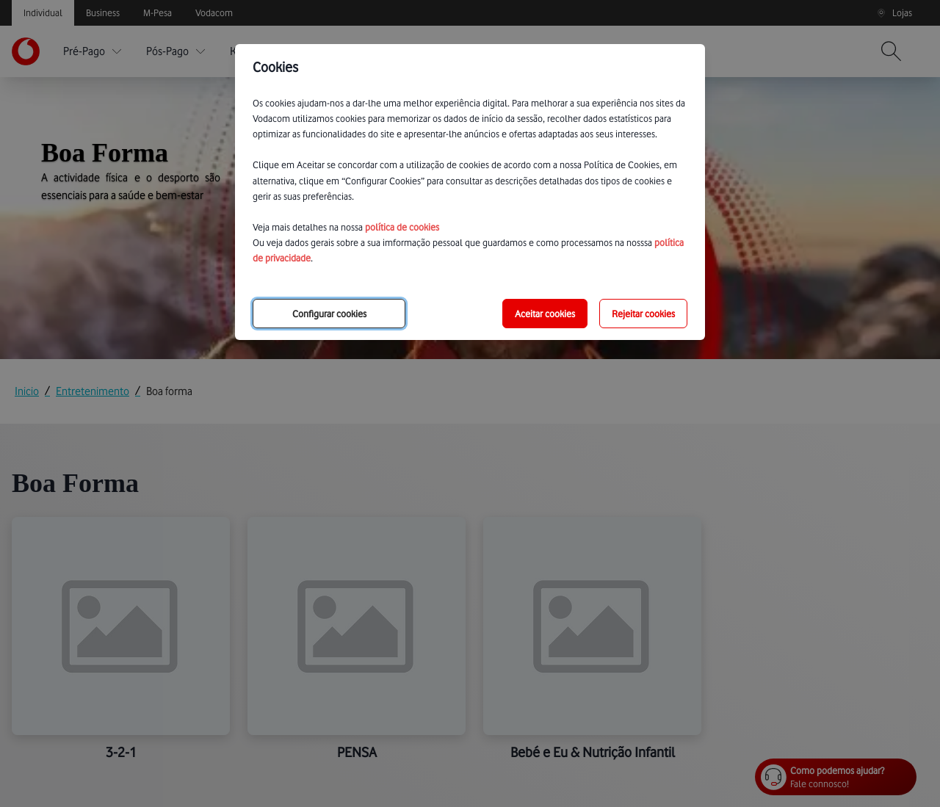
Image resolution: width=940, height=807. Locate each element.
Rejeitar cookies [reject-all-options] (643, 313)
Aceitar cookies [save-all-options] (545, 313)
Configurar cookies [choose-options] (329, 313)
